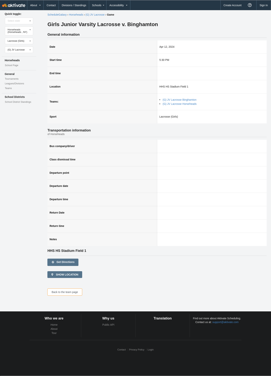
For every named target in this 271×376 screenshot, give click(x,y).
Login (151, 349)
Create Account (232, 5)
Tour (54, 332)
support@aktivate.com (225, 322)
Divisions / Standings (74, 5)
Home (54, 324)
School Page (11, 65)
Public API (108, 324)
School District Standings (18, 102)
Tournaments (12, 79)
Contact (51, 5)
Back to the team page (65, 292)
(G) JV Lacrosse (95, 14)
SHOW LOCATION (64, 274)
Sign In (264, 5)
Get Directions (62, 262)
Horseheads (76, 14)
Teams (8, 88)
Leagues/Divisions (14, 83)
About (54, 328)
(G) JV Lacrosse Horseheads (180, 103)
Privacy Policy (136, 349)
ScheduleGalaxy (57, 14)
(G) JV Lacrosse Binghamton (180, 99)
